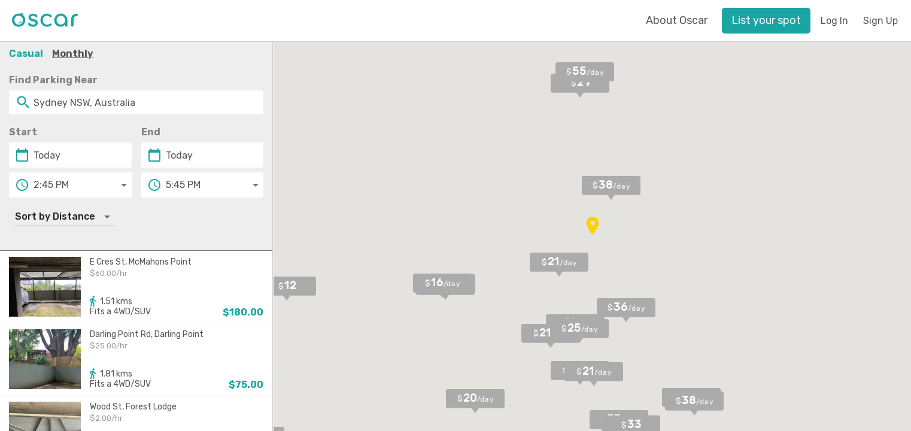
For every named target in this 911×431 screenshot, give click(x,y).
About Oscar (676, 20)
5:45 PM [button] (183, 184)
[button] (766, 21)
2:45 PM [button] (51, 184)
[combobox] (136, 102)
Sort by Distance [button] (55, 216)
